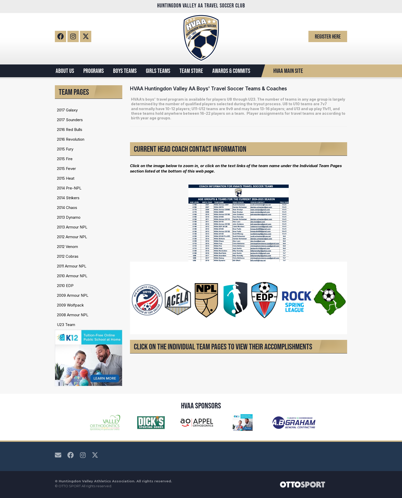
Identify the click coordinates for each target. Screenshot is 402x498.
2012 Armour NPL (72, 236)
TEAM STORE (191, 70)
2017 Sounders (70, 119)
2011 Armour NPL (71, 266)
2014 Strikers (68, 197)
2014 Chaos (67, 207)
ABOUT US (65, 70)
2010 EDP (65, 285)
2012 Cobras (67, 256)
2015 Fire (65, 158)
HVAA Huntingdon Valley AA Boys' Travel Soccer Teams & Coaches (208, 88)
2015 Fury (65, 149)
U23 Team (66, 324)
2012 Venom (67, 246)
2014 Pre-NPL (69, 188)
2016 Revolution (70, 139)
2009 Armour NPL (72, 295)
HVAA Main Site (288, 70)
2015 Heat (65, 178)
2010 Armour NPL (72, 275)
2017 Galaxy (67, 110)
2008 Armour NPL (72, 314)
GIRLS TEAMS (158, 70)
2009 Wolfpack (70, 305)
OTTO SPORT (69, 486)
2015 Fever (66, 168)
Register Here (328, 36)
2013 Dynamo (69, 217)
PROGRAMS (93, 70)
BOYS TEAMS (125, 70)
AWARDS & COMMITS (231, 70)
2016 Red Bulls (69, 129)
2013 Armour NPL (72, 227)
